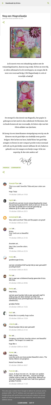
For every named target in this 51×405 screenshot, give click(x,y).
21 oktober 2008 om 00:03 (18, 347)
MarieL (11, 352)
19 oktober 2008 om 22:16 (18, 251)
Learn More (22, 403)
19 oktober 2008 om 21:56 (18, 238)
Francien (12, 371)
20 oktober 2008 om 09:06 (18, 283)
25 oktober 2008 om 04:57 (18, 365)
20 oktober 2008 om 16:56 (18, 307)
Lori (10, 228)
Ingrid (11, 200)
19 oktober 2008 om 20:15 (18, 211)
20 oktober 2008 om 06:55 (18, 270)
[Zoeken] (48, 3)
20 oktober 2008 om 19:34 (18, 318)
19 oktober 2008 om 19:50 (18, 194)
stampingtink (13, 217)
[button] (3, 22)
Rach (11, 312)
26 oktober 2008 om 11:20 (18, 384)
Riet (10, 275)
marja (11, 257)
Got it (31, 403)
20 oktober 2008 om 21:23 (18, 330)
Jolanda (12, 324)
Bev (10, 335)
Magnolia (6, 167)
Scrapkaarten (15, 167)
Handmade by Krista (12, 3)
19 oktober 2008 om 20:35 (18, 223)
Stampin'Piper (14, 183)
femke (11, 289)
